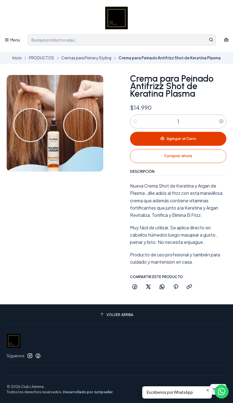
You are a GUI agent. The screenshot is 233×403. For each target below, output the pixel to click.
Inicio (17, 58)
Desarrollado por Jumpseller (88, 392)
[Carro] (226, 40)
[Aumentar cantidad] (221, 121)
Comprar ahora (178, 156)
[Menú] (12, 40)
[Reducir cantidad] (135, 121)
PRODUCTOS (41, 58)
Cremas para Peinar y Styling (86, 58)
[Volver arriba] (116, 315)
